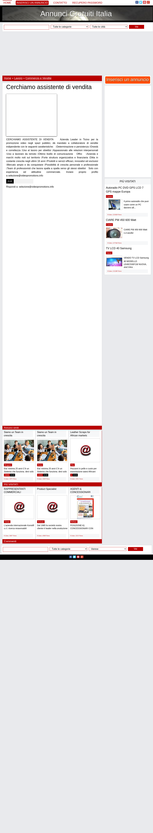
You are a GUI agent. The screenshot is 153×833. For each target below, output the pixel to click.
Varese (109, 253)
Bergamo (8, 465)
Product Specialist (46, 489)
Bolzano (41, 522)
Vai (136, 26)
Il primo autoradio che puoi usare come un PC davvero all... (136, 204)
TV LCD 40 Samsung (119, 248)
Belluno (74, 522)
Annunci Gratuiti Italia (76, 13)
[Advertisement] (76, 53)
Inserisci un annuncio (32, 2)
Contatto (60, 2)
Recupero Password (87, 2)
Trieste (7, 522)
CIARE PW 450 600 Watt (121, 219)
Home (7, 2)
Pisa (72, 465)
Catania (109, 196)
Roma (40, 465)
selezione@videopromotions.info (36, 186)
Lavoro (18, 78)
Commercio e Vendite (38, 78)
